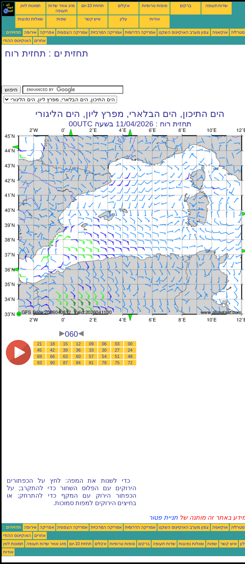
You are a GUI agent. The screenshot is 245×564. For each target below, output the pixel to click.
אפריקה (47, 32)
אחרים (40, 40)
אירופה (30, 32)
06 (104, 343)
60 (78, 356)
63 (65, 356)
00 (130, 343)
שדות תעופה (216, 5)
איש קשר (92, 18)
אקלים (124, 5)
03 (117, 343)
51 (117, 356)
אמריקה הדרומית (140, 32)
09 (91, 343)
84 (78, 362)
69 (39, 356)
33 (91, 350)
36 (78, 350)
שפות (61, 18)
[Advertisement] (93, 74)
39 (65, 350)
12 (78, 343)
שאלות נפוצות (30, 18)
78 (104, 362)
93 (39, 362)
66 (52, 356)
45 (39, 350)
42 (52, 350)
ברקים (185, 5)
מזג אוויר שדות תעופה (61, 8)
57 (91, 356)
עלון (123, 18)
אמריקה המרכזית (106, 32)
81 (91, 362)
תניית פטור (163, 517)
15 (65, 343)
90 (52, 362)
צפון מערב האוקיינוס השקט (184, 32)
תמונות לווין (30, 5)
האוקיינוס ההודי (17, 40)
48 (130, 356)
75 (117, 362)
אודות (155, 18)
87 (65, 362)
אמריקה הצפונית (72, 32)
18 (52, 343)
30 (104, 350)
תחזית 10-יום (92, 5)
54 (104, 356)
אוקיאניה (220, 32)
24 (130, 350)
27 (117, 350)
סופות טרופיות (154, 5)
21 (39, 343)
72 (130, 362)
